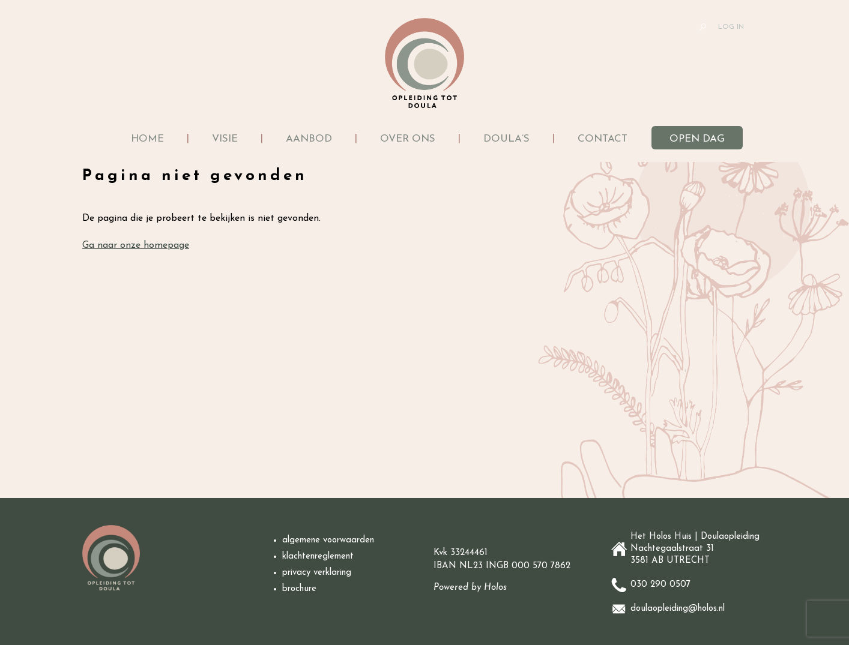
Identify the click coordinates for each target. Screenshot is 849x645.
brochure (299, 589)
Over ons (407, 139)
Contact (602, 139)
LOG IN (731, 27)
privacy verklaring (316, 573)
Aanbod (309, 139)
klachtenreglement (318, 556)
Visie (225, 139)
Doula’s (506, 139)
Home (147, 139)
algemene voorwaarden (329, 540)
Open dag (697, 139)
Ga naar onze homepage (135, 245)
